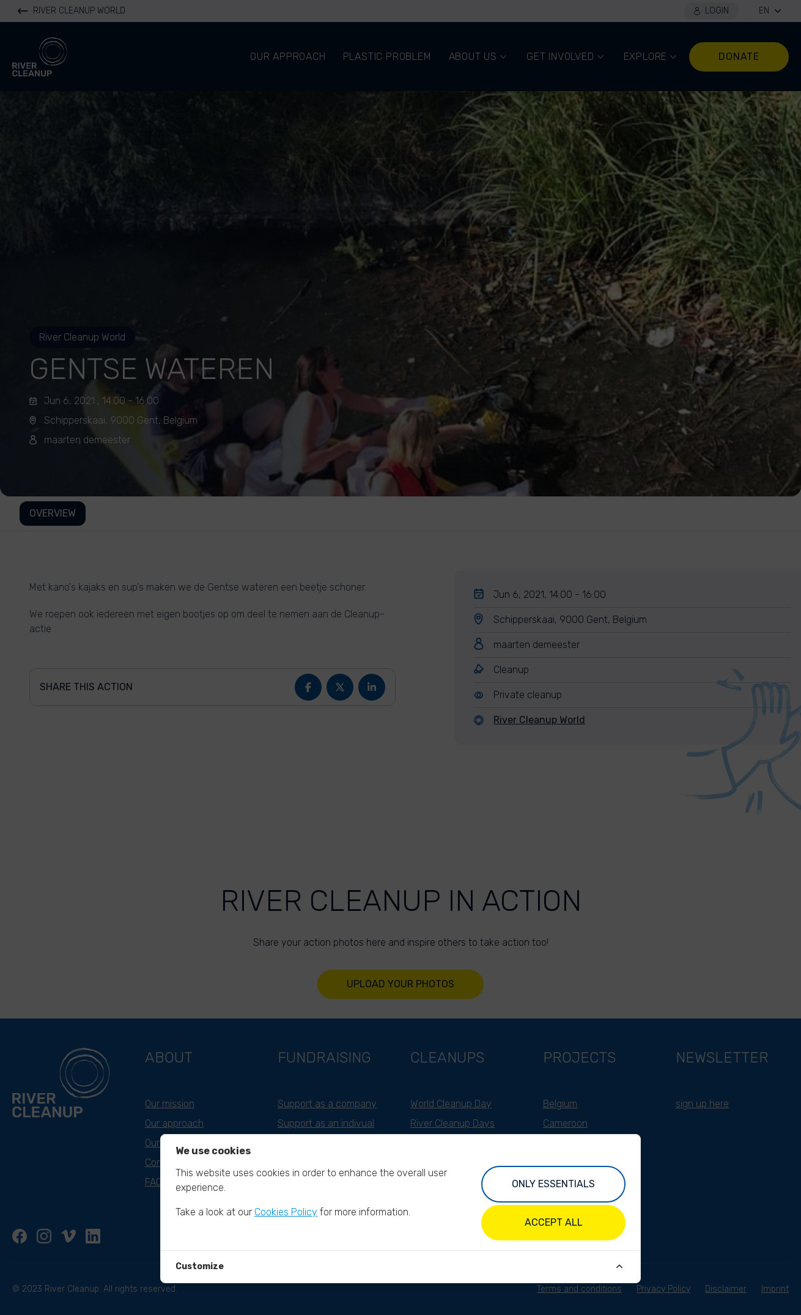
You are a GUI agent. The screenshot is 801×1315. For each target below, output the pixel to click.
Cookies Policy (285, 1212)
